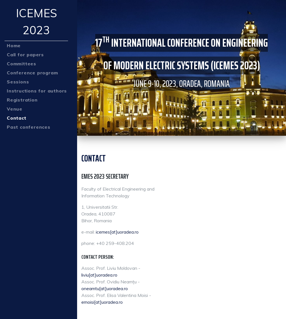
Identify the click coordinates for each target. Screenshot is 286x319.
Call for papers (25, 54)
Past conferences (28, 127)
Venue (14, 109)
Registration (22, 100)
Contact (16, 118)
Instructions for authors (37, 91)
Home (14, 45)
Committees (21, 63)
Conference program (32, 73)
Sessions (18, 82)
